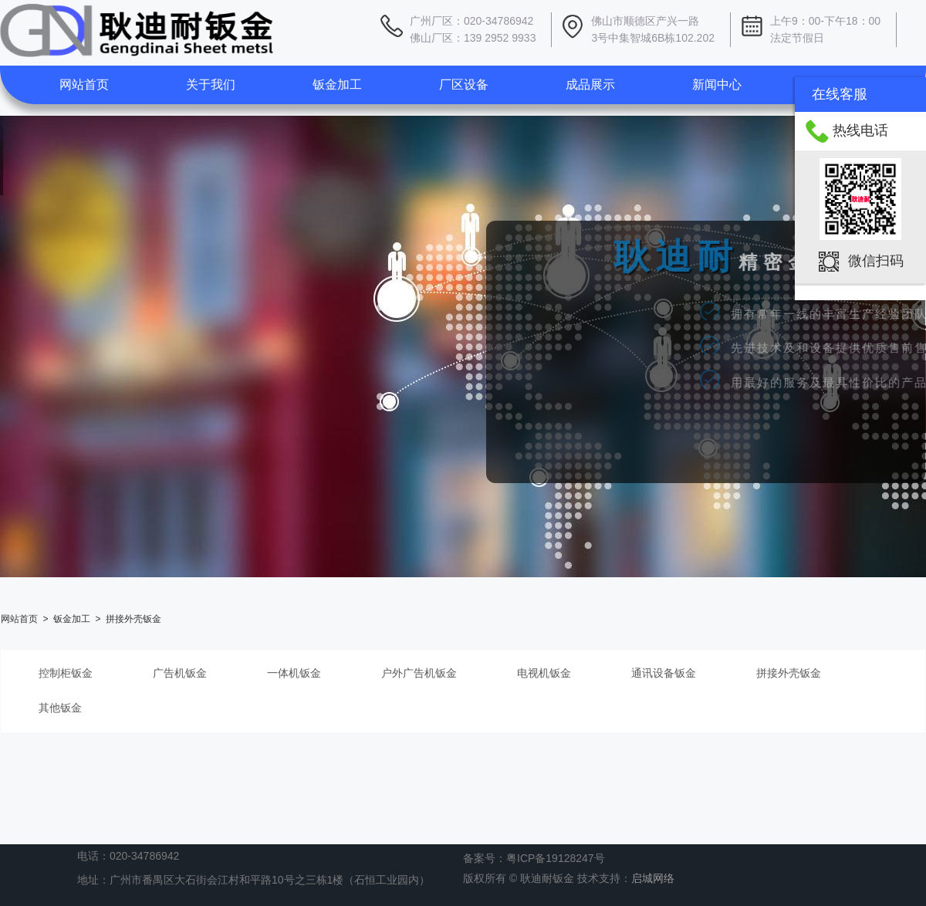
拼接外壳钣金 (133, 619)
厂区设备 (463, 84)
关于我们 (210, 84)
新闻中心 (717, 84)
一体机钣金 (294, 673)
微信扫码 (876, 261)
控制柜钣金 (66, 673)
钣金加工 (337, 84)
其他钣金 (60, 707)
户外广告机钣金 (419, 673)
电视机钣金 (544, 673)
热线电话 (860, 130)
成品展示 (590, 84)
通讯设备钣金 (663, 673)
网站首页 (84, 84)
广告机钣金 (180, 673)
